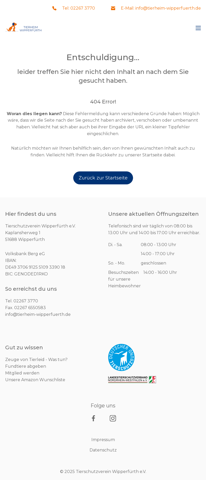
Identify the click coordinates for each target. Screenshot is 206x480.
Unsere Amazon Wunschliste (35, 379)
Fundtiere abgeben (25, 366)
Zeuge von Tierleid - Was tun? (36, 359)
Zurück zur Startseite (103, 178)
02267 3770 (25, 300)
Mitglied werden (22, 373)
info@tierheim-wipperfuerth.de (38, 314)
